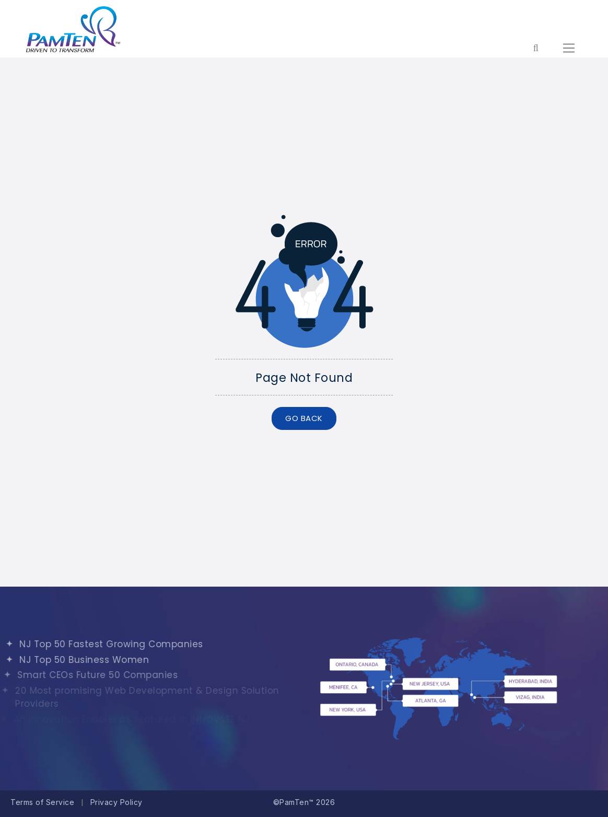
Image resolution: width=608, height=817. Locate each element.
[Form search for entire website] (535, 48)
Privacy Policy (116, 802)
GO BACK (304, 418)
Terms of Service (42, 802)
